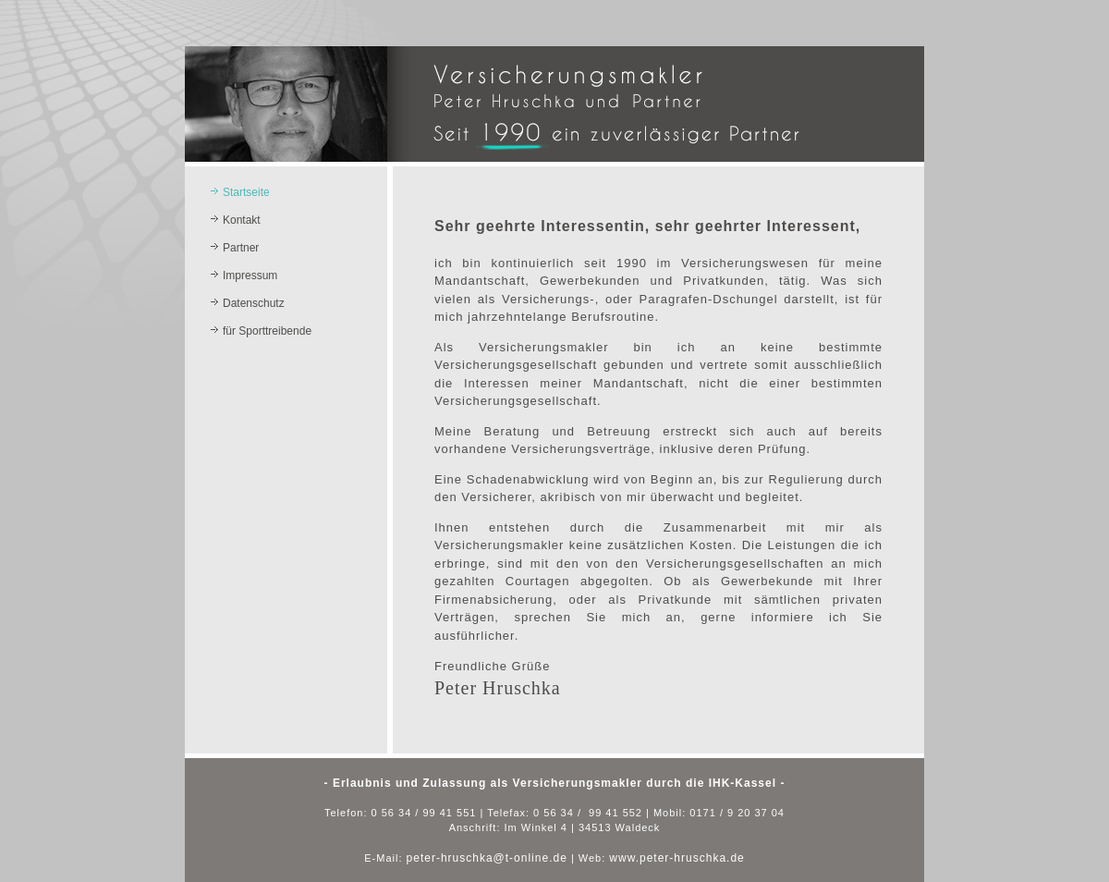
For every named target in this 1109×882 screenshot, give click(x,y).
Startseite (246, 192)
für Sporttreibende (267, 331)
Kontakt (242, 220)
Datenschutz (254, 303)
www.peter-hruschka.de (676, 857)
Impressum (250, 275)
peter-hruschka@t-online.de (487, 857)
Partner (241, 247)
